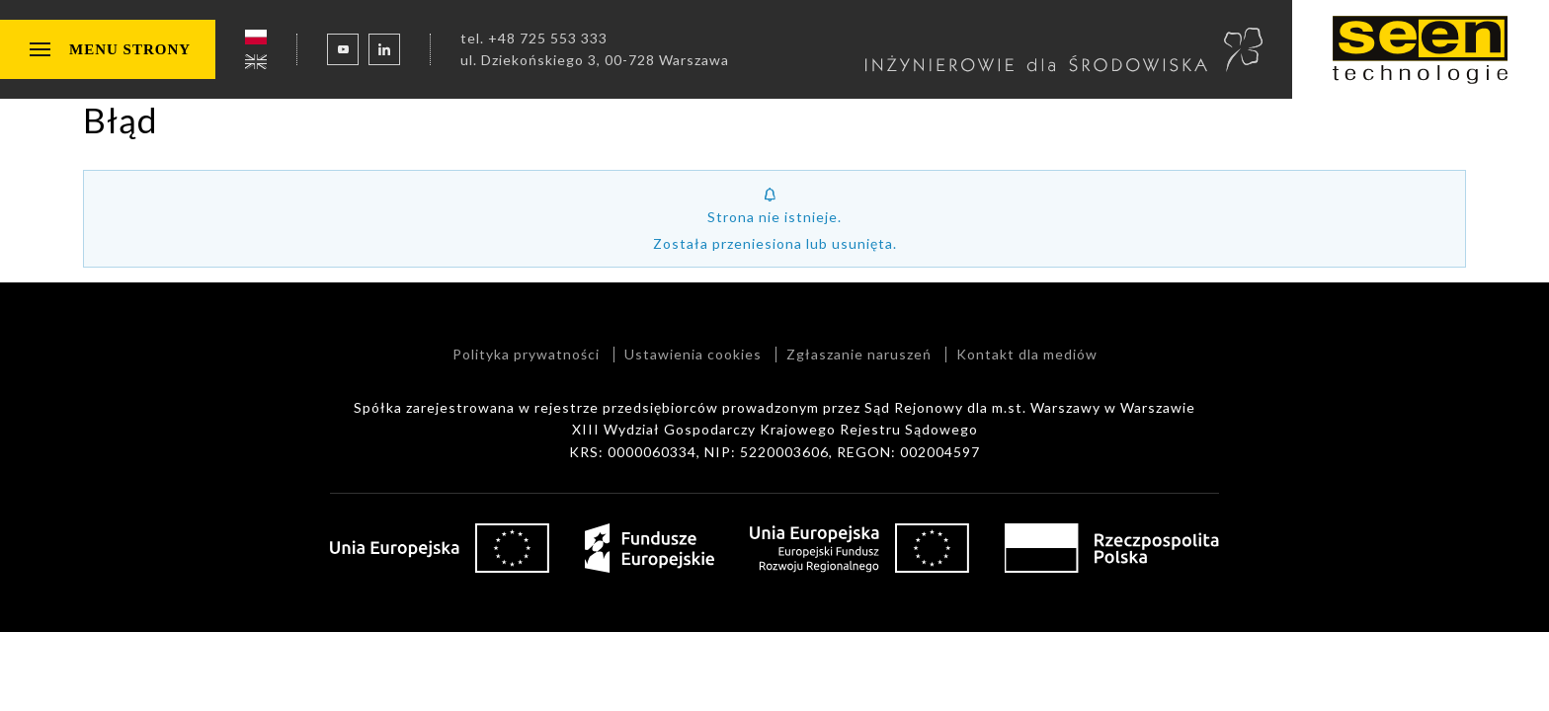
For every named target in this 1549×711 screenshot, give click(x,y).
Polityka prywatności (526, 354)
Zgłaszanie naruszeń (859, 354)
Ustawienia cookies (693, 354)
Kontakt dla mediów (1027, 354)
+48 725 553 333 (548, 38)
